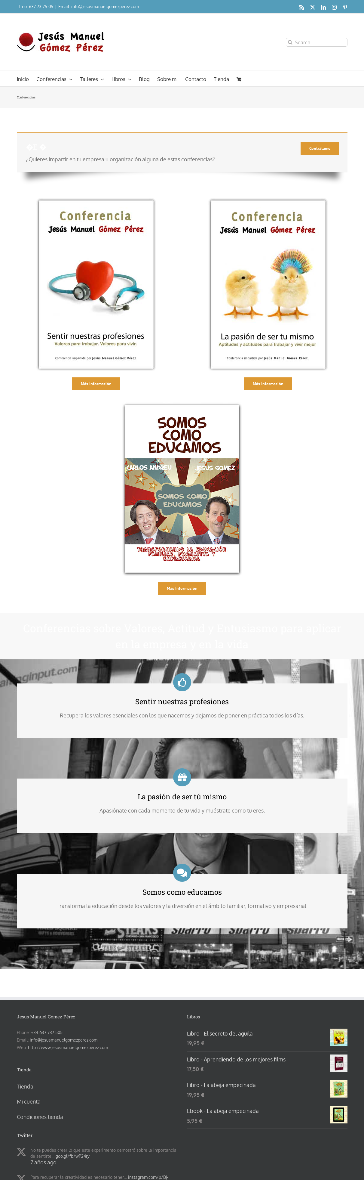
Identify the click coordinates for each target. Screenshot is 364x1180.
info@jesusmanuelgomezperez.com (63, 1039)
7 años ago (43, 1162)
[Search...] (316, 42)
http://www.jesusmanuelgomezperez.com (68, 1047)
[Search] (290, 42)
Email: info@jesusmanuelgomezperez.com (98, 6)
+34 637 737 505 (47, 1032)
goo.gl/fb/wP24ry (73, 1156)
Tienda (25, 1086)
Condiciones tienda (40, 1116)
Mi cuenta (29, 1101)
